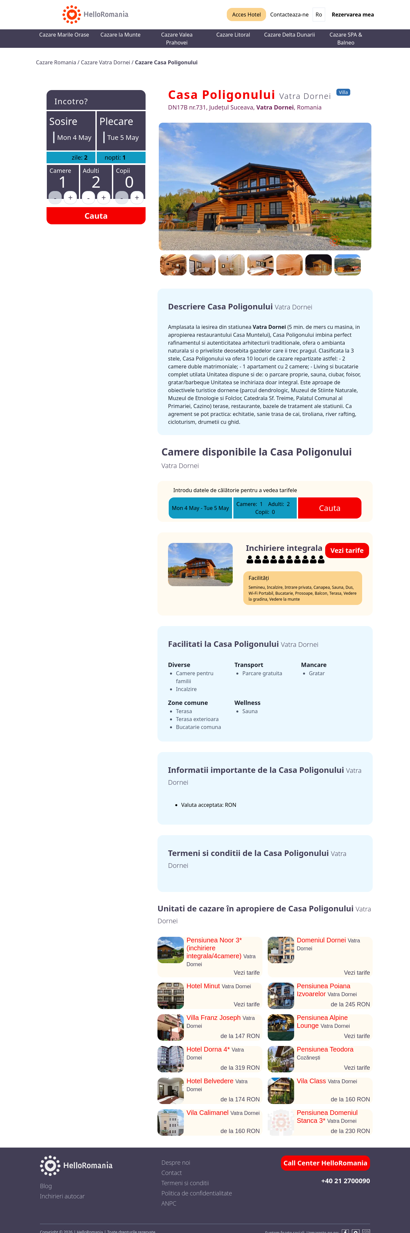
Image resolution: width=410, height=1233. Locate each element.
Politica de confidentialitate (196, 1193)
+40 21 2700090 (345, 1180)
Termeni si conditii (185, 1183)
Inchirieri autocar (62, 1196)
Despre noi (175, 1162)
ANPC (168, 1203)
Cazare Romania (57, 62)
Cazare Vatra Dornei (106, 62)
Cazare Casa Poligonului (166, 62)
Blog (46, 1186)
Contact (171, 1173)
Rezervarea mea (353, 14)
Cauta (96, 215)
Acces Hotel (246, 14)
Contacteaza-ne (289, 14)
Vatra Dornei (305, 95)
